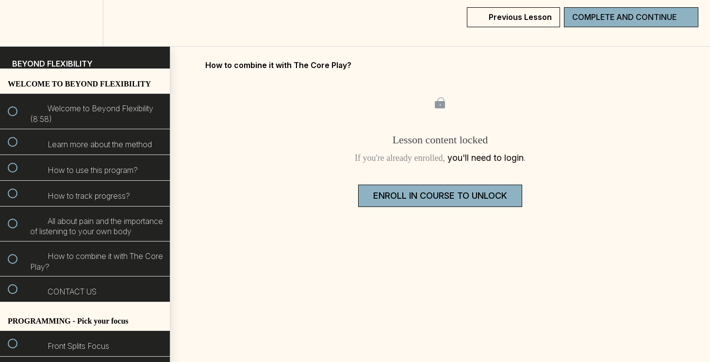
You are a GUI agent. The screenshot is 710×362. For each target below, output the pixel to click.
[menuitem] (85, 23)
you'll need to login (485, 158)
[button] (18, 23)
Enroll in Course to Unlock (440, 195)
